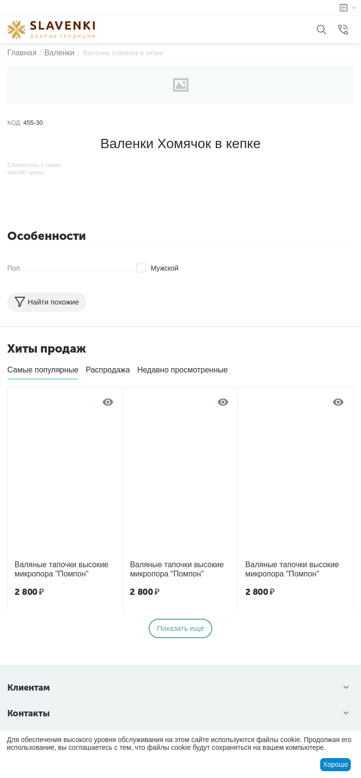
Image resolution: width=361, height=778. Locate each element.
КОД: (14, 122)
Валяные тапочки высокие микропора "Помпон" (56, 568)
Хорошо (335, 764)
